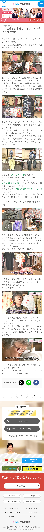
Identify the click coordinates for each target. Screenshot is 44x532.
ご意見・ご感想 (32, 512)
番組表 (4, 4)
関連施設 (32, 496)
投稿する (20, 486)
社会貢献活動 (12, 501)
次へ (35, 395)
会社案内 (12, 496)
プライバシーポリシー (32, 509)
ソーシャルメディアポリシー (11, 512)
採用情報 (11, 516)
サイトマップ (32, 516)
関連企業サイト (31, 501)
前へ (8, 395)
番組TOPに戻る (35, 20)
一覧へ (22, 395)
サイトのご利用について (12, 509)
